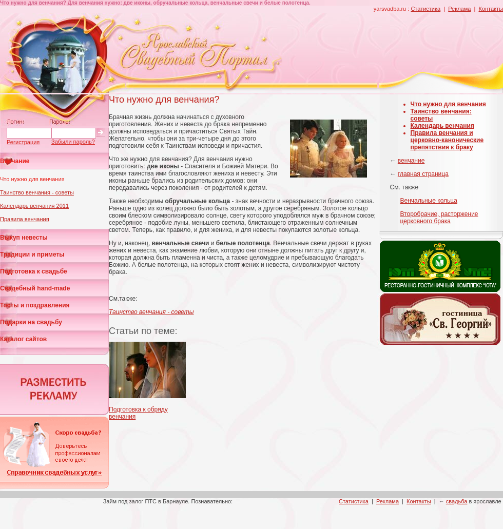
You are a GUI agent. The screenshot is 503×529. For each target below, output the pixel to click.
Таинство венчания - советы (37, 192)
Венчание (15, 161)
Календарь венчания (442, 125)
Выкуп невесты (24, 237)
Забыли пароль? (73, 142)
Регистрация (23, 142)
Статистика (425, 9)
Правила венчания (24, 219)
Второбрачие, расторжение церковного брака (439, 217)
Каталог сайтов (23, 339)
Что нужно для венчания (32, 179)
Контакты (490, 9)
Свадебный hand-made (35, 288)
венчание (411, 160)
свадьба (457, 501)
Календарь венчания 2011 (34, 206)
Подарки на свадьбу (31, 322)
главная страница (423, 174)
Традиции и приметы (32, 254)
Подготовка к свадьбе (33, 271)
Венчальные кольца (428, 200)
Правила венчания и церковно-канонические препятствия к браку (447, 140)
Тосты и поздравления (35, 305)
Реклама (459, 9)
